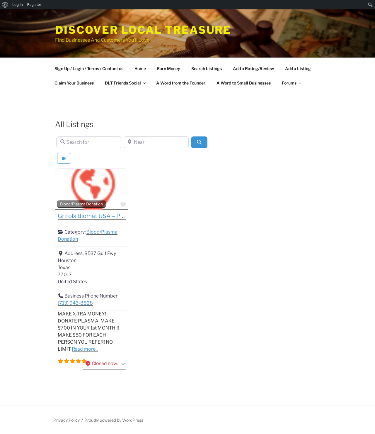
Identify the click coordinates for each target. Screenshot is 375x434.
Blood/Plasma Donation (81, 204)
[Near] (156, 142)
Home (140, 68)
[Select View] (64, 158)
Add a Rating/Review (253, 68)
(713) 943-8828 (75, 303)
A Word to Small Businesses (244, 82)
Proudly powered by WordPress (113, 420)
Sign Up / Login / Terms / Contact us (88, 68)
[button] (104, 363)
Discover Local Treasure (143, 29)
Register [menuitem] (34, 4)
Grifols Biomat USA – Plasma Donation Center (120, 215)
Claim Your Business (74, 82)
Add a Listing (298, 68)
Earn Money (168, 68)
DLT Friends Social (125, 82)
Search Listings (206, 68)
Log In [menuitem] (17, 4)
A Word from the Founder (180, 82)
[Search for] (88, 142)
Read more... (85, 349)
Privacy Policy (66, 420)
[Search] (199, 142)
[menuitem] (5, 4)
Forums (292, 82)
